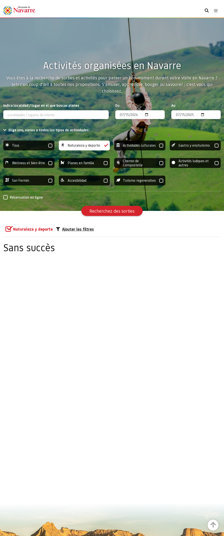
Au (173, 105)
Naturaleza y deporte (84, 145)
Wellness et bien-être (28, 163)
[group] (28, 145)
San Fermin (28, 180)
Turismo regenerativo (139, 180)
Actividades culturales (139, 145)
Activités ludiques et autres (195, 163)
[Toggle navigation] (216, 10)
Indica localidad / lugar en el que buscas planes (41, 105)
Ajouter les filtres (75, 229)
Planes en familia (84, 163)
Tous (28, 145)
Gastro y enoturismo (195, 145)
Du (117, 105)
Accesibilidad (84, 180)
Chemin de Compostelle (139, 163)
